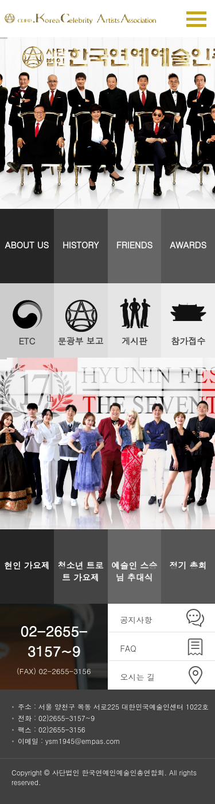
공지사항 (136, 619)
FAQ (128, 648)
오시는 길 (137, 677)
